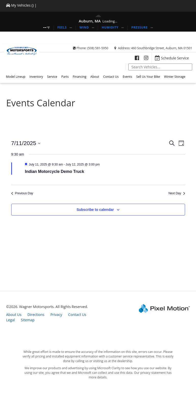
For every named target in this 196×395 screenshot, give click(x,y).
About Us (13, 314)
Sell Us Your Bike (148, 76)
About (94, 76)
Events (127, 76)
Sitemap (27, 319)
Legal (10, 319)
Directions (36, 314)
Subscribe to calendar (95, 210)
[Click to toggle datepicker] (26, 143)
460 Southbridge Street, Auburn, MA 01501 (161, 48)
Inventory (36, 76)
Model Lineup (15, 76)
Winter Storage (174, 76)
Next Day (176, 193)
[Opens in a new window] (137, 57)
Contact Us (111, 76)
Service (52, 76)
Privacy (56, 314)
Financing (79, 76)
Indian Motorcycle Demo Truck (54, 171)
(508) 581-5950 (97, 48)
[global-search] (160, 66)
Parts (65, 76)
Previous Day (22, 193)
